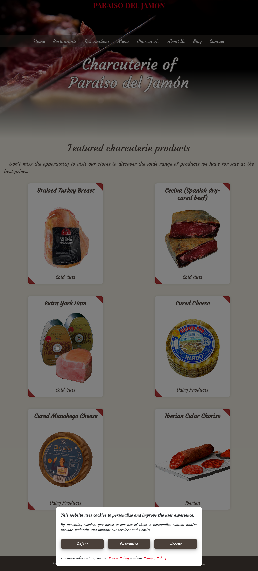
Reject (82, 543)
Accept (176, 543)
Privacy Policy (155, 558)
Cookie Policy (119, 558)
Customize (129, 543)
